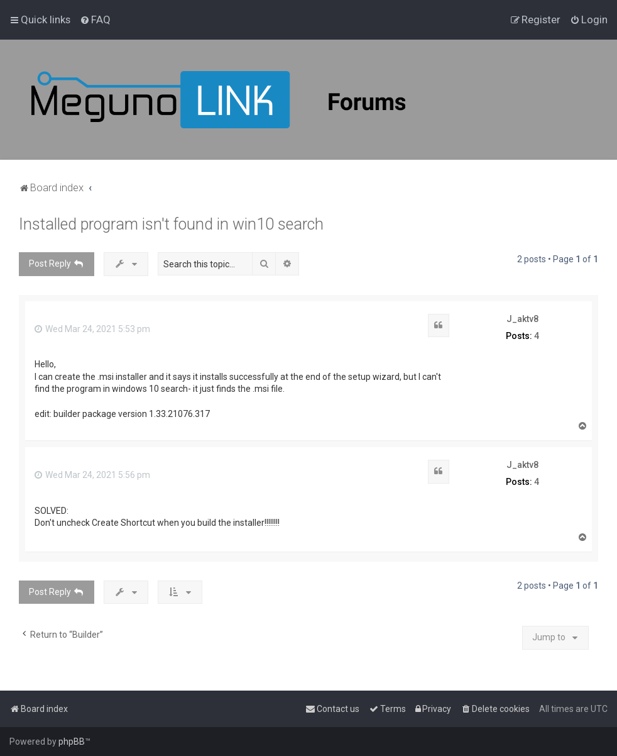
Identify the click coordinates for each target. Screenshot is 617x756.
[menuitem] (95, 19)
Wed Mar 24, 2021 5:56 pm (92, 475)
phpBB (71, 742)
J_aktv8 (522, 319)
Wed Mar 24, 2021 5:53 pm (92, 329)
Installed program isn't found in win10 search (171, 224)
